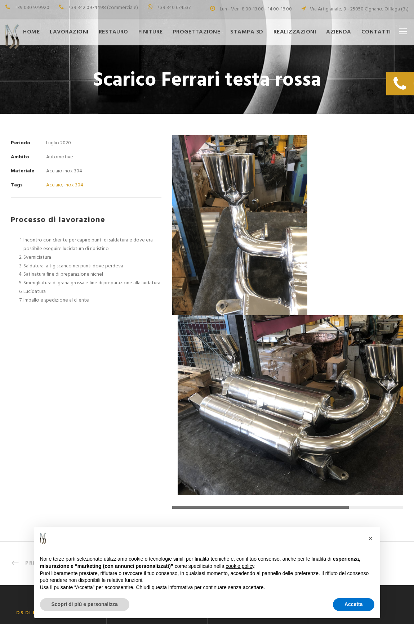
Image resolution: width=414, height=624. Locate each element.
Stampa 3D (246, 32)
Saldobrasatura (135, 451)
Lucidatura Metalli (138, 499)
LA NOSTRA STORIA (241, 487)
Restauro (113, 32)
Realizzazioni (294, 32)
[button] (371, 538)
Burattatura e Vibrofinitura (149, 511)
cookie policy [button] (240, 566)
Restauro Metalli (237, 475)
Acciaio (54, 185)
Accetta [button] (353, 604)
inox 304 (73, 185)
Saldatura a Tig (134, 463)
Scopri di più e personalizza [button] (85, 604)
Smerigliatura (132, 475)
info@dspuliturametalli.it (362, 502)
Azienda (338, 32)
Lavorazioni (69, 32)
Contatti (376, 32)
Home (31, 32)
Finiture (150, 32)
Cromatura (129, 487)
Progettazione (197, 32)
